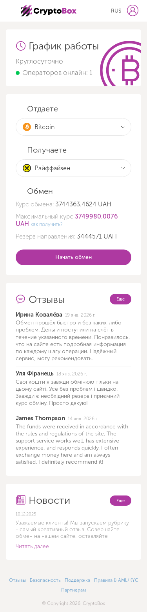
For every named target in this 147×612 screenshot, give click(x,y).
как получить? (47, 224)
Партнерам (73, 590)
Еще (120, 299)
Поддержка (77, 580)
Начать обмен (73, 257)
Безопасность (45, 580)
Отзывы (17, 580)
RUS (116, 10)
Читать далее (32, 546)
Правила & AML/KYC (116, 580)
